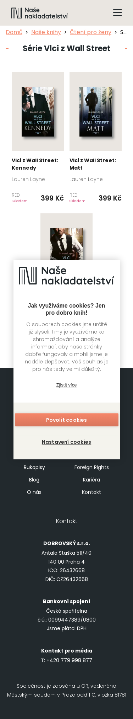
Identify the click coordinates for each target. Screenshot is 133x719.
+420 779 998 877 (69, 660)
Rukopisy (34, 467)
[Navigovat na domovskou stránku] (39, 12)
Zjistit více (66, 385)
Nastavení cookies (66, 442)
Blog (34, 479)
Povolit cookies (66, 420)
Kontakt (91, 492)
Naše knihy (46, 32)
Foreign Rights (91, 467)
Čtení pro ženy (90, 32)
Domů (14, 32)
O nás (34, 492)
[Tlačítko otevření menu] (117, 13)
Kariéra (91, 479)
